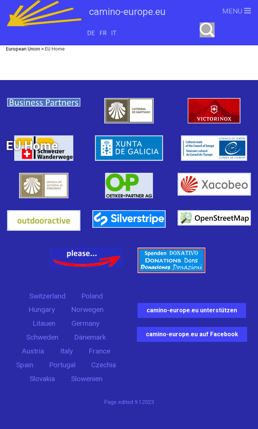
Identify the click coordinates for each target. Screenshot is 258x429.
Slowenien (86, 378)
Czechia (103, 365)
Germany (85, 323)
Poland (92, 296)
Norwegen (87, 309)
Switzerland (47, 296)
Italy (66, 351)
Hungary (41, 309)
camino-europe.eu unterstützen (192, 310)
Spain (24, 365)
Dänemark (90, 337)
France (99, 351)
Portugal (62, 365)
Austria (33, 351)
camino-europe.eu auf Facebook (192, 334)
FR (103, 33)
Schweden (42, 337)
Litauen (44, 323)
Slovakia (42, 378)
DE (91, 33)
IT (113, 33)
